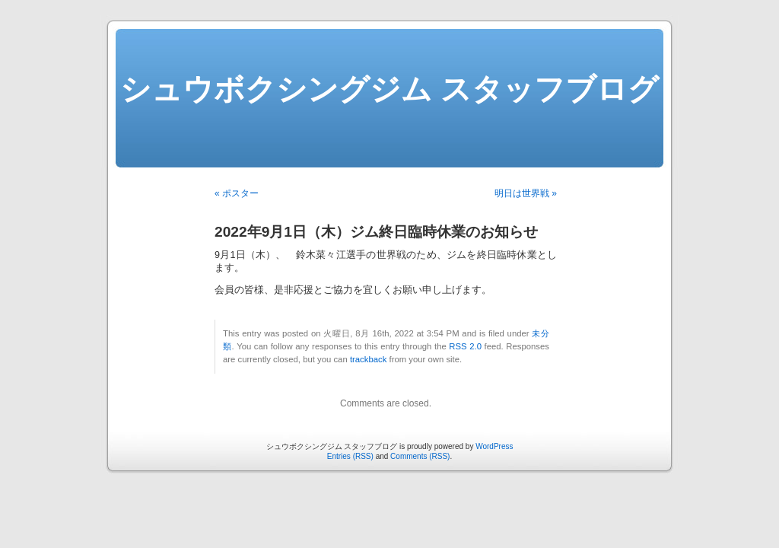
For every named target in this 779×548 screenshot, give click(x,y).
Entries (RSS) (350, 456)
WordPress (494, 446)
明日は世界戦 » (525, 193)
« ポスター (237, 193)
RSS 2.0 (465, 346)
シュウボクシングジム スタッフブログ (389, 89)
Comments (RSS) (420, 456)
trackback (368, 359)
